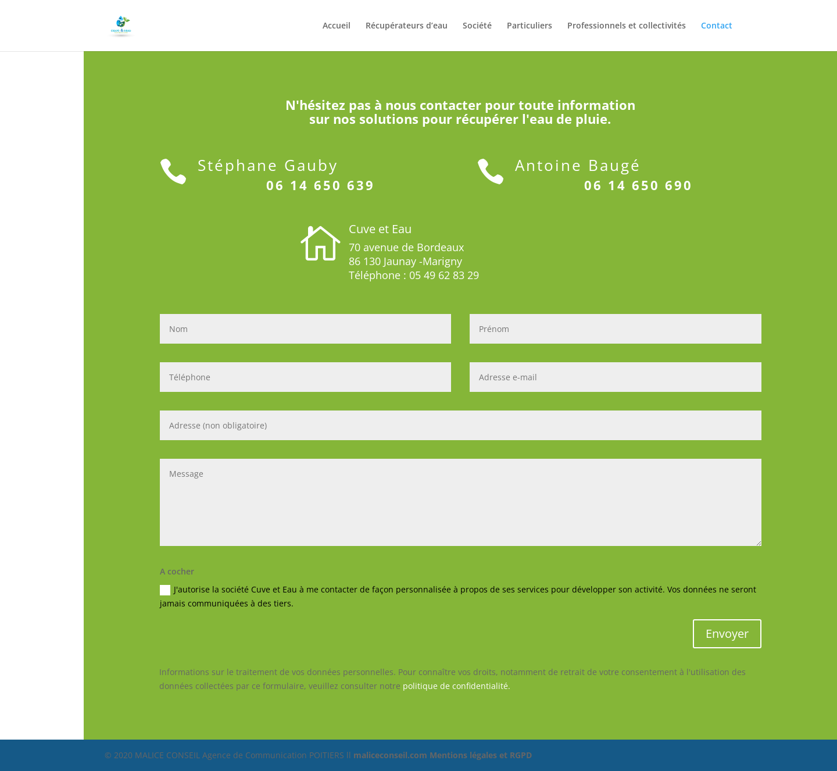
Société (477, 26)
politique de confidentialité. (456, 685)
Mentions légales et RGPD (481, 755)
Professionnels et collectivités (626, 26)
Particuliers (529, 26)
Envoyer (727, 633)
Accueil (336, 26)
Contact (716, 26)
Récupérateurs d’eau (407, 26)
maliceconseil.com (391, 755)
